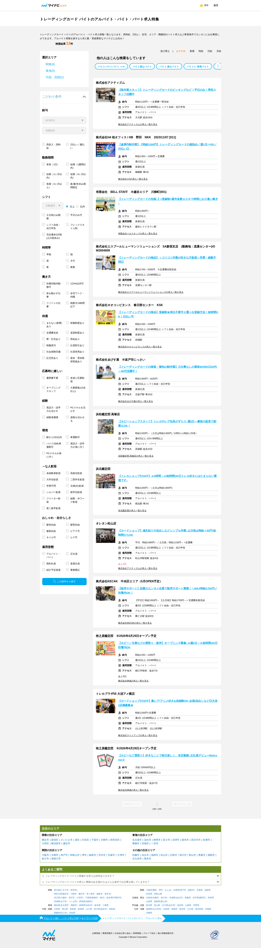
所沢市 (72, 898)
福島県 (157, 901)
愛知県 (57, 905)
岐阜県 (98, 905)
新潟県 (149, 905)
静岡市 (157, 839)
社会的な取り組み (123, 933)
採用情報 (137, 933)
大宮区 (80, 898)
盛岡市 (202, 898)
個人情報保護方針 (166, 933)
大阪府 (149, 890)
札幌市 (135, 855)
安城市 (145, 843)
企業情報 (96, 933)
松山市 (164, 855)
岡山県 (65, 909)
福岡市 (154, 855)
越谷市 (66, 843)
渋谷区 (85, 839)
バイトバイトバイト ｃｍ (111, 66)
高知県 (72, 913)
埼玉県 (57, 898)
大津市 (120, 855)
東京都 (57, 890)
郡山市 (192, 855)
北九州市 (137, 858)
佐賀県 (166, 909)
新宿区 (54, 839)
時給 (201, 51)
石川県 (165, 905)
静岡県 (82, 905)
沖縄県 (149, 913)
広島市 (173, 855)
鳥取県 (73, 909)
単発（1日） (52, 164)
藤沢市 (82, 894)
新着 (192, 51)
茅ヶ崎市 (91, 894)
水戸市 (64, 901)
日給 (210, 51)
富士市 (166, 839)
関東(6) (50, 64)
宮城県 (172, 898)
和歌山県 (158, 894)
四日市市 (196, 839)
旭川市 (183, 855)
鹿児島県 (199, 909)
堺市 (84, 855)
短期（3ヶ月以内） (78, 176)
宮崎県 (208, 909)
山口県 (89, 909)
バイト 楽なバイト (169, 66)
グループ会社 (149, 933)
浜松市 (147, 839)
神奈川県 (58, 894)
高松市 (104, 909)
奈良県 (149, 894)
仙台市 (145, 855)
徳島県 (112, 909)
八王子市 (65, 890)
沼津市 (175, 839)
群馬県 (82, 901)
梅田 (155, 890)
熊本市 (147, 858)
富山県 (157, 905)
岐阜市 (185, 839)
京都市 (54, 855)
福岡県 (149, 909)
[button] (218, 66)
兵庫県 (176, 890)
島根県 (81, 909)
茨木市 (101, 855)
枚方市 (45, 858)
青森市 (201, 855)
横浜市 (45, 839)
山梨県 (188, 905)
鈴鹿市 (206, 839)
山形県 (149, 901)
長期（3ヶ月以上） (54, 186)
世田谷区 (115, 839)
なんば (168, 890)
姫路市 (92, 855)
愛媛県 (57, 913)
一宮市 (154, 843)
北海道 (149, 898)
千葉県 (88, 898)
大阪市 (45, 855)
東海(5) (50, 70)
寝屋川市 (56, 858)
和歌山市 (75, 855)
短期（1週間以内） (78, 166)
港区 (77, 839)
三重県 (106, 905)
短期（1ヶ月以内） (54, 176)
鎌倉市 (100, 894)
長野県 (196, 905)
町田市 (74, 890)
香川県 (97, 909)
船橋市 (95, 898)
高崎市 (89, 901)
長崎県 (174, 909)
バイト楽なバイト (142, 66)
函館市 (211, 855)
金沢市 (172, 905)
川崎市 (104, 839)
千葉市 (94, 839)
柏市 (102, 898)
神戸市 (64, 855)
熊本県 (182, 909)
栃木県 (110, 898)
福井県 (180, 905)
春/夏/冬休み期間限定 (78, 186)
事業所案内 (107, 933)
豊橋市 (135, 843)
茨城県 (57, 901)
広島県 (57, 909)
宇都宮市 (117, 898)
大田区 (45, 843)
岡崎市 (74, 905)
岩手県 (196, 898)
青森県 (188, 898)
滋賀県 (208, 890)
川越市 (64, 898)
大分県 (190, 909)
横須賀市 (56, 843)
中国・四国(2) (55, 77)
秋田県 (211, 898)
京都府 (200, 890)
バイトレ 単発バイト (198, 66)
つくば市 (73, 901)
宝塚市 (111, 855)
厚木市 (108, 894)
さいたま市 (66, 839)
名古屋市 (137, 839)
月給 (218, 51)
